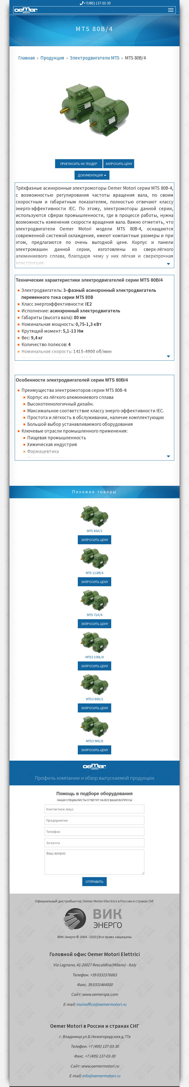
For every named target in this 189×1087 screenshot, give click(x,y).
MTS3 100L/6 (95, 657)
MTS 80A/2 (94, 531)
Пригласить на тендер (78, 163)
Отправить (94, 881)
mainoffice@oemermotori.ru (101, 1004)
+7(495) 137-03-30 (95, 3)
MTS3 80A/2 (94, 699)
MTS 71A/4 (94, 614)
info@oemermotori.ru (101, 1076)
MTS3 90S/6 (94, 741)
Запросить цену (118, 163)
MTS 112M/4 (94, 572)
